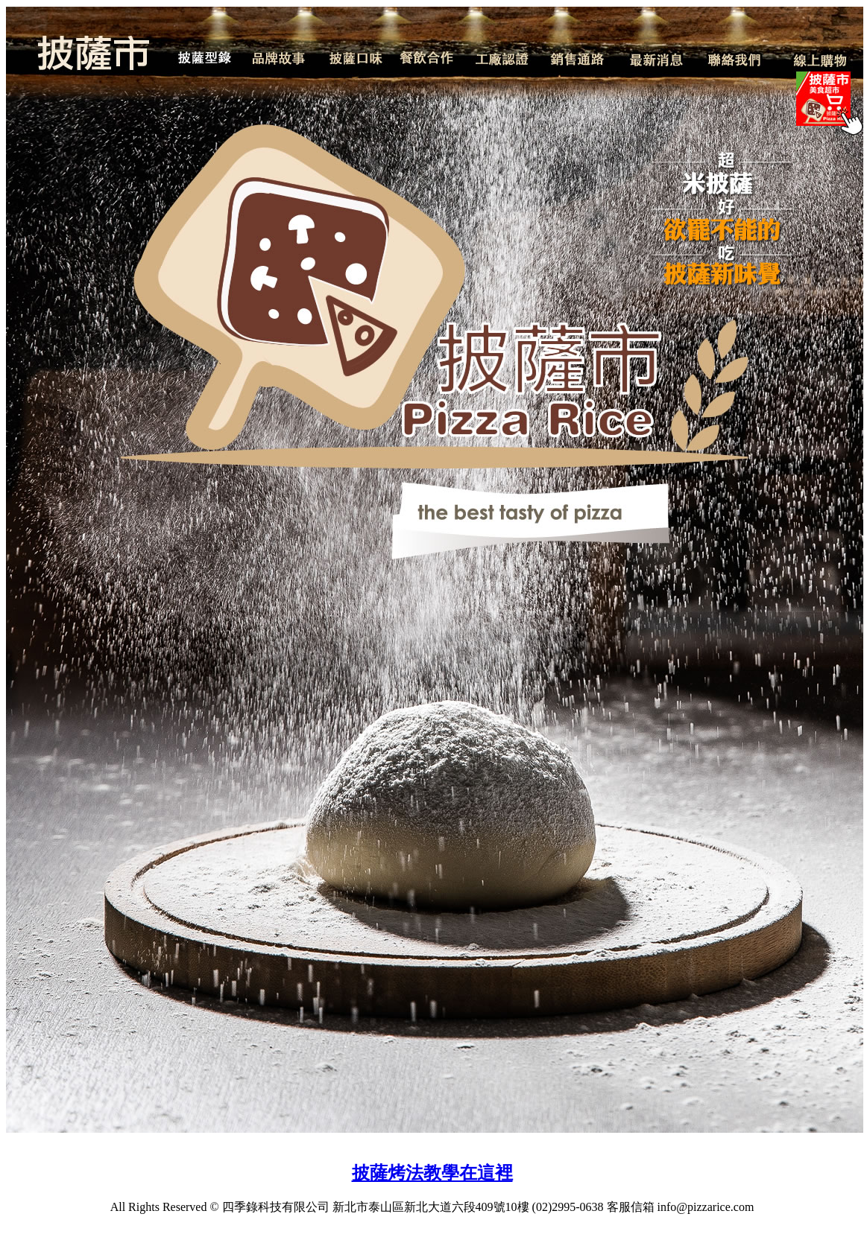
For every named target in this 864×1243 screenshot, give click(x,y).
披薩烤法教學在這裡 (432, 1173)
